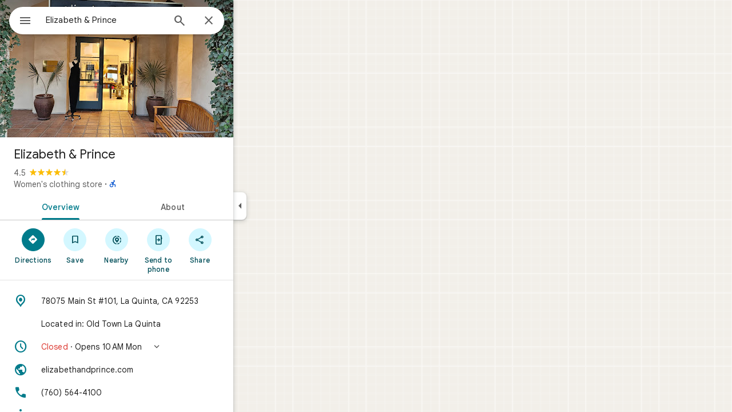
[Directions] (75, 245)
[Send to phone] (199, 250)
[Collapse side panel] (281, 206)
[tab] (99, 206)
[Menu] (20, 19)
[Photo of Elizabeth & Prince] (157, 68)
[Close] (249, 21)
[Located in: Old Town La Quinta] (157, 323)
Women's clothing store (99, 184)
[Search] (220, 22)
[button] (157, 346)
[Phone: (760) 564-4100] (157, 392)
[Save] (116, 245)
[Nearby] (158, 245)
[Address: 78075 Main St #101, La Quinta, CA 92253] (157, 301)
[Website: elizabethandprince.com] (157, 369)
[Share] (241, 245)
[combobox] (134, 20)
